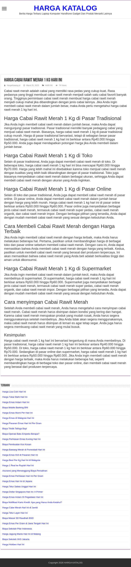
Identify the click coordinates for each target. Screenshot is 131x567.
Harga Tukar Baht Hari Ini (14, 397)
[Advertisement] (65, 46)
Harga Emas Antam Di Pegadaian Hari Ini (22, 497)
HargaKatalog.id (13, 85)
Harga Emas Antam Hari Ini (15, 402)
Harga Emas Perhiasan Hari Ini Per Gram (22, 476)
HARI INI (49, 85)
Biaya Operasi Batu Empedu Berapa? (20, 434)
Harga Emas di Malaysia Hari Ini (18, 418)
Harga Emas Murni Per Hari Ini (17, 412)
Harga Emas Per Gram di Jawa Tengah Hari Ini (25, 523)
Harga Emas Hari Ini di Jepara (17, 481)
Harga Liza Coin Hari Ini (14, 391)
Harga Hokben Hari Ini (13, 544)
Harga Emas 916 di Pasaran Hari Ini (20, 455)
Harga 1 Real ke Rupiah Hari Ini (18, 465)
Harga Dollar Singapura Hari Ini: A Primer (22, 492)
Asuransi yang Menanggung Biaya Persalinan (24, 470)
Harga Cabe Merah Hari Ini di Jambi (20, 507)
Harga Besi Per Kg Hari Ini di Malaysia (21, 460)
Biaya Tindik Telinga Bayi (14, 428)
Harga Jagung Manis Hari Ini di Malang (21, 534)
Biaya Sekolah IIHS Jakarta (15, 539)
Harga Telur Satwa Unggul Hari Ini (19, 486)
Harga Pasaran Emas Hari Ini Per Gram (21, 423)
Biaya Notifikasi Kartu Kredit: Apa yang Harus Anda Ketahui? (32, 502)
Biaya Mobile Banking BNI (15, 407)
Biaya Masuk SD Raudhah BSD (18, 518)
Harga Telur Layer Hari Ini (15, 513)
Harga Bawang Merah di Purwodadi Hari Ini (23, 449)
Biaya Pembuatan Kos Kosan (16, 444)
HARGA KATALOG (65, 8)
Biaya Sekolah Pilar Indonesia (17, 528)
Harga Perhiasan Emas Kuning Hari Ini (21, 439)
